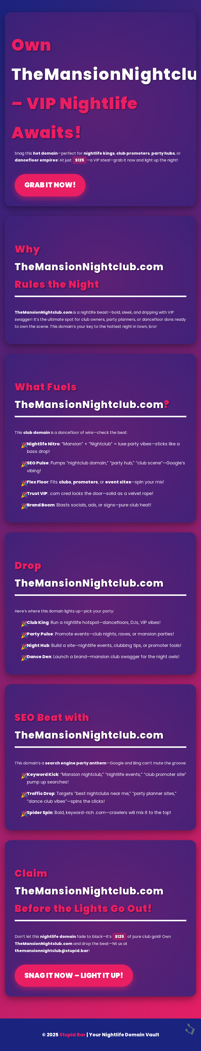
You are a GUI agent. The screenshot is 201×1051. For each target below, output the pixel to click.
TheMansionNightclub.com (89, 267)
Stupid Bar (72, 1034)
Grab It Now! (50, 185)
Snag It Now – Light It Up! (73, 975)
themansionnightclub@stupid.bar (52, 951)
